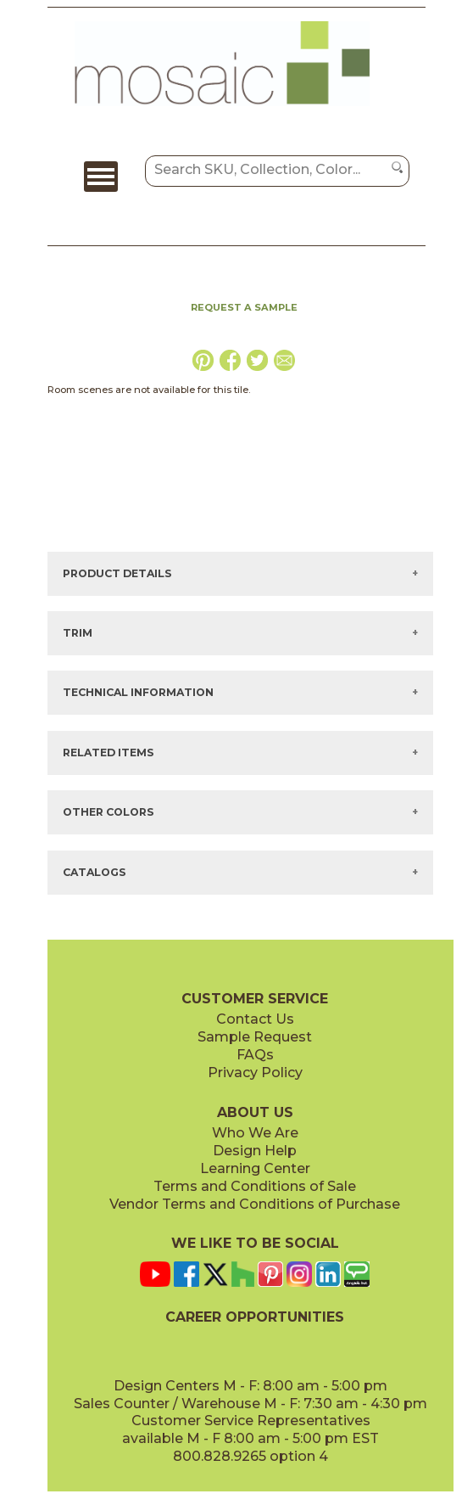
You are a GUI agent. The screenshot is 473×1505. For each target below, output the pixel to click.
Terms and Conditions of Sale (254, 1186)
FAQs (255, 1055)
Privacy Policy (255, 1072)
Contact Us (255, 1019)
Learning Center (255, 1168)
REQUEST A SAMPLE (244, 307)
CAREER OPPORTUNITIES (254, 1317)
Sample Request (255, 1037)
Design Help (255, 1151)
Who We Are (255, 1133)
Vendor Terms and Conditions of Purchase (254, 1204)
